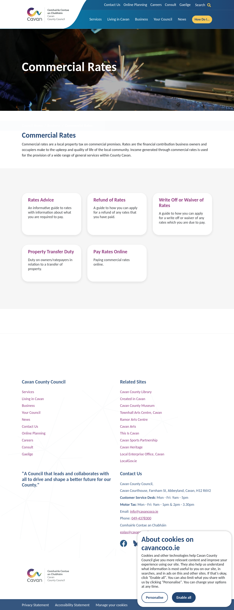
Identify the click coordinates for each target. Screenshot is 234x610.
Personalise (159, 597)
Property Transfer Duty (51, 269)
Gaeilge (185, 4)
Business (28, 527)
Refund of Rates (109, 219)
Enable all (188, 597)
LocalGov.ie (128, 583)
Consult (170, 4)
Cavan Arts (128, 548)
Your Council (31, 534)
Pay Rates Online (110, 269)
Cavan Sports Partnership (139, 562)
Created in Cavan (132, 520)
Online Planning (135, 4)
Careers (156, 4)
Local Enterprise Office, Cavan (142, 576)
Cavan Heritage (131, 569)
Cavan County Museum (137, 527)
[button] (96, 19)
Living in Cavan (33, 520)
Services (28, 514)
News (26, 541)
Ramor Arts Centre (134, 541)
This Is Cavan (129, 555)
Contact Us (112, 4)
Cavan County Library (136, 514)
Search (203, 5)
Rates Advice (41, 219)
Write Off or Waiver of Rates (181, 222)
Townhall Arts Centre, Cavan (141, 534)
